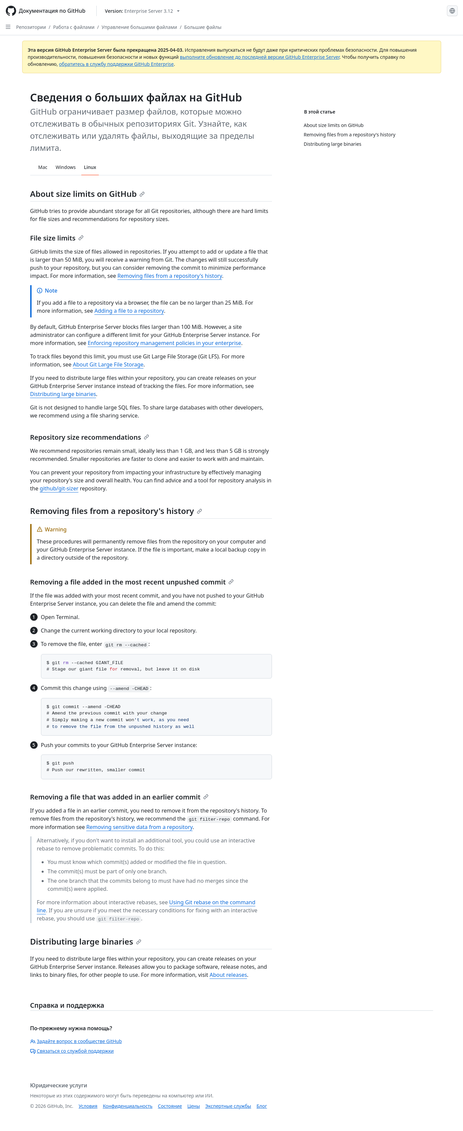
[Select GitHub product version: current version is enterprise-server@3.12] (142, 11)
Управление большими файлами (139, 27)
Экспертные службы (228, 1106)
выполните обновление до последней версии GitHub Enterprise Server (259, 57)
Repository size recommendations (89, 437)
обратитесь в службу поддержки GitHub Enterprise (116, 64)
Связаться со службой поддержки (72, 1051)
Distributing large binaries (63, 394)
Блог (262, 1106)
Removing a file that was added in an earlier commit (119, 796)
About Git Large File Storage (108, 364)
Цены (193, 1106)
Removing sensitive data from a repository (139, 827)
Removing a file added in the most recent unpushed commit (132, 581)
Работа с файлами (73, 27)
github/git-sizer (59, 488)
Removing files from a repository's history (170, 275)
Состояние (170, 1106)
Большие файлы (203, 27)
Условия (88, 1106)
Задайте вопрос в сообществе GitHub (76, 1041)
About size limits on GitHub (87, 193)
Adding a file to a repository (129, 310)
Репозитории (31, 27)
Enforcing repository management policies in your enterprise (164, 343)
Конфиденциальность (127, 1106)
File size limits (57, 238)
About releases (228, 974)
